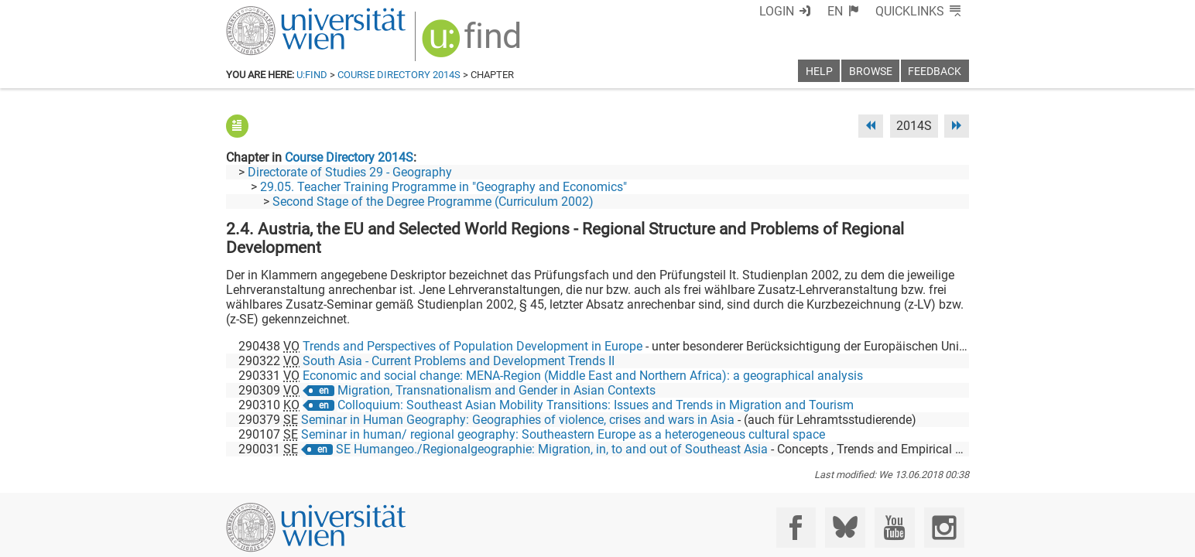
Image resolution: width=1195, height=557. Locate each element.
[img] (473, 43)
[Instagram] (944, 492)
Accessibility (749, 539)
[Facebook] (796, 492)
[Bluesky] (845, 492)
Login (776, 11)
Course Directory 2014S (399, 74)
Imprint (686, 539)
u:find (311, 74)
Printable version (923, 539)
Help (819, 71)
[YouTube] (894, 492)
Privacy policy (830, 539)
